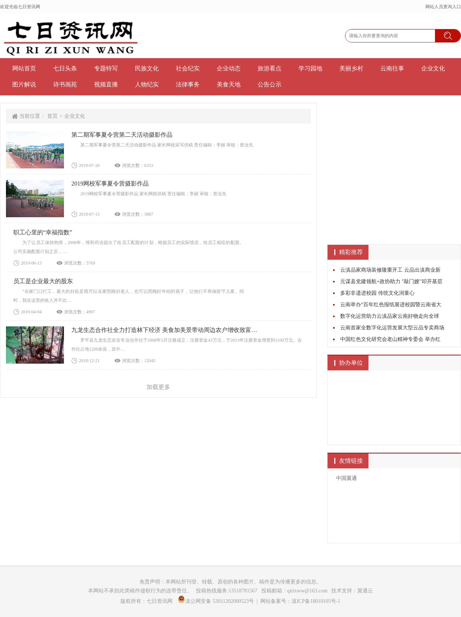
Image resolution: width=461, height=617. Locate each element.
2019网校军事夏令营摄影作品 (110, 183)
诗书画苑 (65, 84)
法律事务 (188, 84)
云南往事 (392, 68)
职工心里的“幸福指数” (42, 232)
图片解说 (24, 84)
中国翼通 (346, 478)
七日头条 (65, 68)
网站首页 (24, 68)
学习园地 (310, 68)
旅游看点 (269, 68)
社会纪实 (188, 68)
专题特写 (106, 68)
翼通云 (365, 591)
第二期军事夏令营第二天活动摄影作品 (122, 135)
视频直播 (106, 84)
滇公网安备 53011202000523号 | (219, 601)
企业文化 (433, 68)
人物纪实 (147, 84)
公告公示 (269, 84)
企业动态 (229, 68)
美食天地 (229, 84)
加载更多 (158, 387)
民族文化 (147, 68)
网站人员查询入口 (443, 6)
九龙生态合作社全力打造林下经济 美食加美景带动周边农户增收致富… (164, 330)
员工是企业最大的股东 (43, 281)
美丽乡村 (351, 68)
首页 (52, 116)
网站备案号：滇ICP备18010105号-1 (300, 601)
